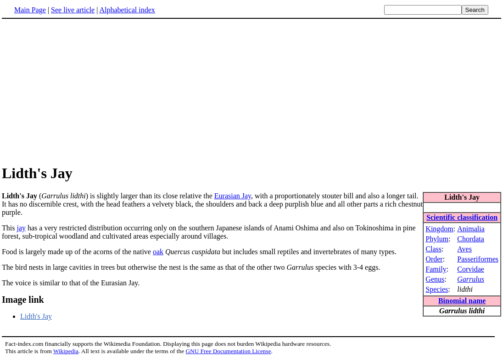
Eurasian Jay (232, 196)
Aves (464, 249)
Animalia (471, 229)
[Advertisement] (79, 91)
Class (433, 249)
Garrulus (470, 279)
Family (435, 269)
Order (433, 259)
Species (436, 289)
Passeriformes (477, 259)
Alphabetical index (127, 10)
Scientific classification (461, 217)
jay (21, 228)
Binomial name (462, 301)
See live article (73, 10)
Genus (434, 279)
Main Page (30, 10)
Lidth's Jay (36, 316)
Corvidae (470, 269)
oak (158, 252)
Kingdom (439, 229)
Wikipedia (65, 351)
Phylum (436, 239)
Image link (23, 300)
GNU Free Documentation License (228, 351)
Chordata (470, 239)
